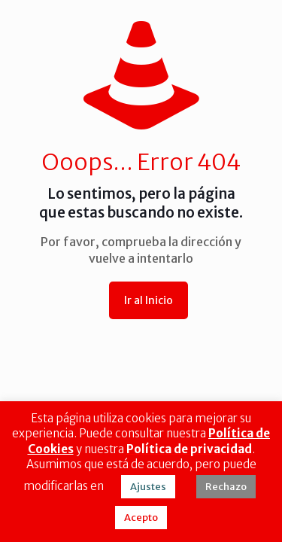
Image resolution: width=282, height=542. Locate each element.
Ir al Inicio (148, 300)
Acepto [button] (141, 517)
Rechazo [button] (226, 486)
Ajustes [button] (148, 486)
